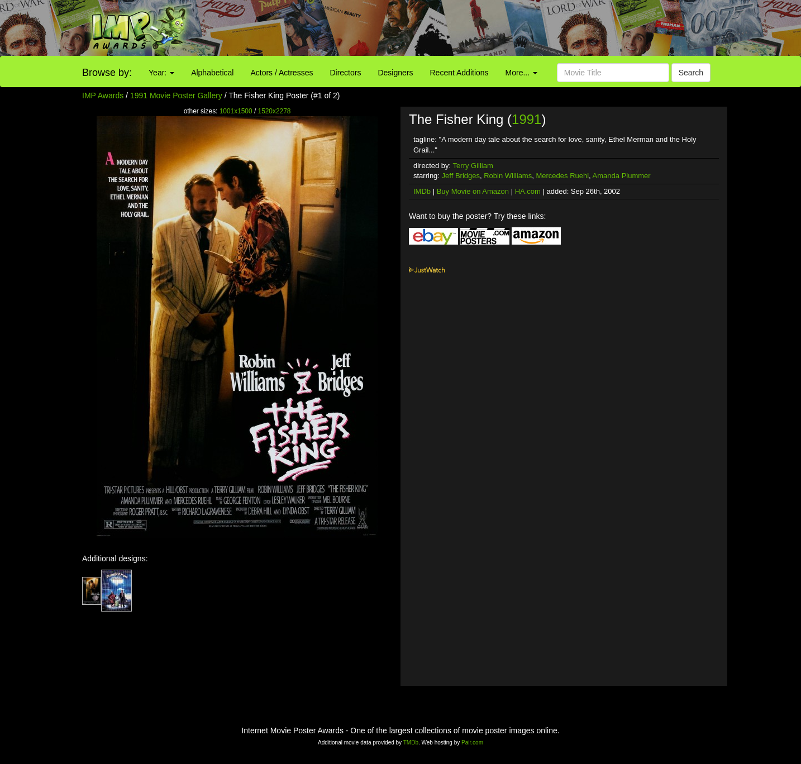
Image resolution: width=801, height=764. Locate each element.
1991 (526, 119)
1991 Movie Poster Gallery (176, 95)
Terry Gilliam (473, 165)
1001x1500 (236, 111)
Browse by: (107, 72)
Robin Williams (508, 175)
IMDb (422, 191)
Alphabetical (212, 72)
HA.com (528, 191)
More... (521, 72)
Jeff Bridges (461, 175)
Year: (161, 72)
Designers (395, 72)
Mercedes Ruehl (562, 175)
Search (691, 72)
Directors (345, 72)
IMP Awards (102, 95)
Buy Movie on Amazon (473, 191)
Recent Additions (459, 72)
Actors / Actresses (281, 72)
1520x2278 (274, 111)
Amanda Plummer (622, 175)
